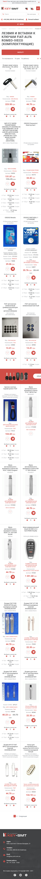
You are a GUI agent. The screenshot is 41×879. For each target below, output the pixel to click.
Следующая (23, 816)
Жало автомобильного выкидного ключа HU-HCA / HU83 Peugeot (10, 467)
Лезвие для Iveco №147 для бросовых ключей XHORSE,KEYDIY (31, 674)
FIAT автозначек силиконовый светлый (31, 305)
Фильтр (20, 52)
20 (38, 58)
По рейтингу (25, 58)
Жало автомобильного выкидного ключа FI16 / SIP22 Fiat (30, 389)
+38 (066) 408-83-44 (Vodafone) (13, 19)
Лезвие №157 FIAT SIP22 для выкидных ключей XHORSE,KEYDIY (10, 747)
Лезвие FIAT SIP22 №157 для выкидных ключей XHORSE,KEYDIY (10, 674)
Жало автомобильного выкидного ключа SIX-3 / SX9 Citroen (31, 467)
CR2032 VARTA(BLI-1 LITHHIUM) (30, 218)
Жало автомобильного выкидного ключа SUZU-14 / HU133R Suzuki (10, 530)
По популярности (7, 58)
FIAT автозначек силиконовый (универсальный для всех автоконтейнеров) (10, 307)
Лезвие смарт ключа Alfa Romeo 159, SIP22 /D (10, 67)
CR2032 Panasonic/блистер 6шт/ (31, 124)
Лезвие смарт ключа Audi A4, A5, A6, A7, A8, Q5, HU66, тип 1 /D (31, 67)
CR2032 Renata (10, 217)
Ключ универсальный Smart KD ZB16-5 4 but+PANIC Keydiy (31, 529)
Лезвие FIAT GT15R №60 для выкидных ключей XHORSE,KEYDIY (31, 605)
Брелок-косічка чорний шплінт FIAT (10, 388)
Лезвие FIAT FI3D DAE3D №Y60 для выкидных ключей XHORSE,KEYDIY (10, 605)
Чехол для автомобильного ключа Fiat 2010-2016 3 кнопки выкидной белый (31, 748)
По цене (17, 58)
